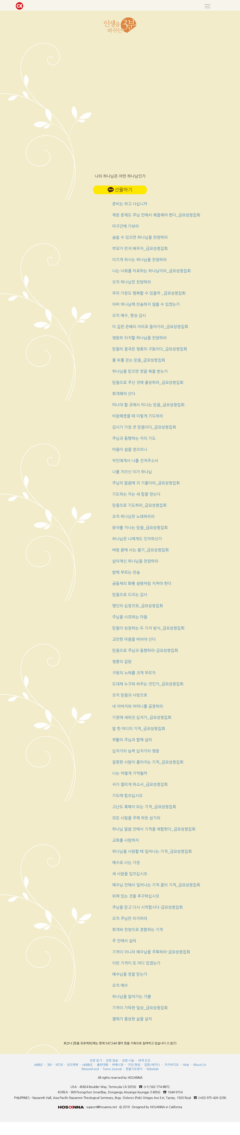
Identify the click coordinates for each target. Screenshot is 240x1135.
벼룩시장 (117, 1064)
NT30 (59, 1064)
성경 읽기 (96, 1060)
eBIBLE (38, 1064)
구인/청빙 (133, 1064)
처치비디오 (172, 1064)
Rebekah (153, 1069)
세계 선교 (144, 1060)
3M (49, 1064)
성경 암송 (112, 1060)
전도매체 (72, 1064)
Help (186, 1064)
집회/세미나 (152, 1064)
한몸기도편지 (134, 1069)
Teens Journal (112, 1069)
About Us (199, 1064)
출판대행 (102, 1064)
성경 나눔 (128, 1060)
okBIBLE (87, 1064)
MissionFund (90, 1069)
